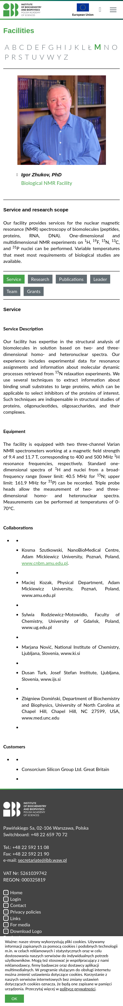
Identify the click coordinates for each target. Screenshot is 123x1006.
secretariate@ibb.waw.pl (42, 860)
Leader (100, 279)
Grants (33, 291)
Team (12, 291)
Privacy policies (22, 912)
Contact (14, 905)
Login (12, 899)
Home (12, 892)
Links (12, 918)
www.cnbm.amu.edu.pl (45, 563)
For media (16, 924)
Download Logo (22, 931)
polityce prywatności (77, 988)
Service (14, 279)
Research (40, 279)
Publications (71, 279)
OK (14, 998)
